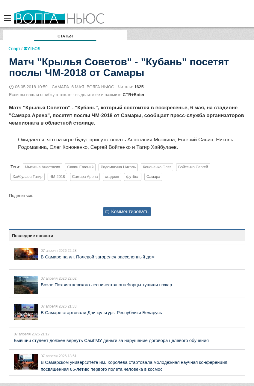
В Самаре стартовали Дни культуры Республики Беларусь (101, 312)
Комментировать (127, 211)
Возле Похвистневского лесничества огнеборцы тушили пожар (106, 284)
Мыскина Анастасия (42, 167)
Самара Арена (85, 177)
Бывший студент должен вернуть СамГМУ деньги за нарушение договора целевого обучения (111, 340)
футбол (132, 177)
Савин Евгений (80, 167)
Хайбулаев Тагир (28, 177)
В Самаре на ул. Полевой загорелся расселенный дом (98, 256)
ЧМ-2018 (57, 177)
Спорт (14, 49)
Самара (153, 177)
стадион (112, 177)
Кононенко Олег (157, 167)
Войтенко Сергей (193, 167)
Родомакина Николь (118, 167)
